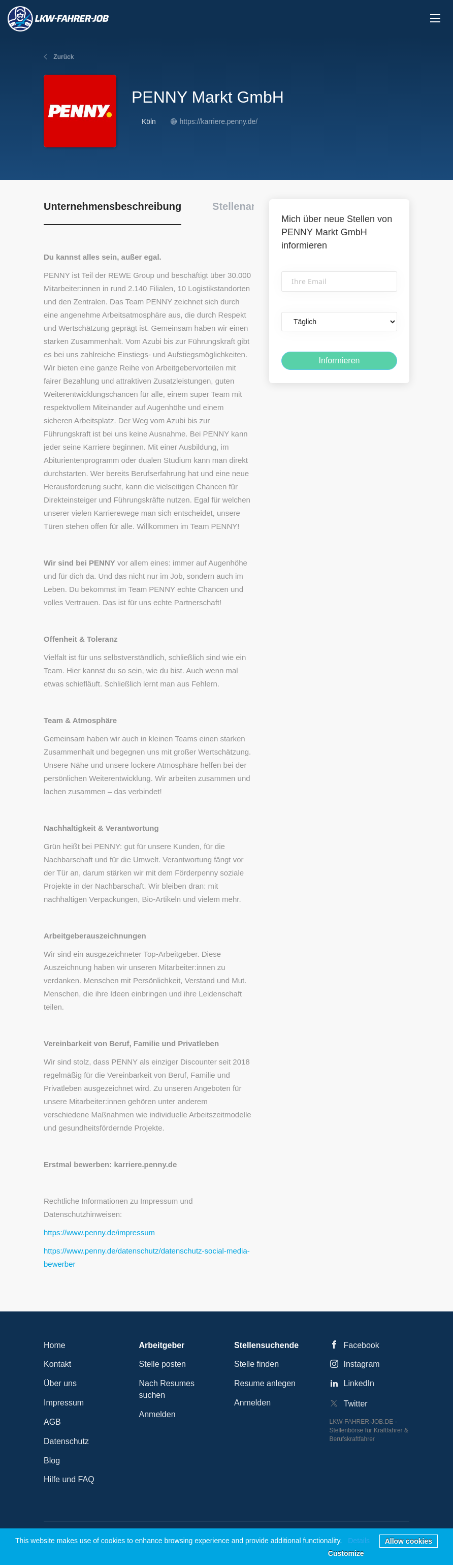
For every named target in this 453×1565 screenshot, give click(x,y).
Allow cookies (408, 1541)
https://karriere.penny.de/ (218, 121)
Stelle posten (162, 1364)
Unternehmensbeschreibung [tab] (112, 206)
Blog (52, 1460)
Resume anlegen (265, 1383)
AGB (52, 1422)
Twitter (356, 1403)
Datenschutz (66, 1441)
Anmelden (157, 1414)
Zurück (63, 56)
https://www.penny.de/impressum (99, 1232)
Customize (346, 1553)
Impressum (64, 1402)
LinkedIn (359, 1383)
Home (55, 1345)
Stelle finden (256, 1364)
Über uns (60, 1383)
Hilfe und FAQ (69, 1479)
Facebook (361, 1345)
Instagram (362, 1364)
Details (359, 1541)
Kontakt (57, 1364)
